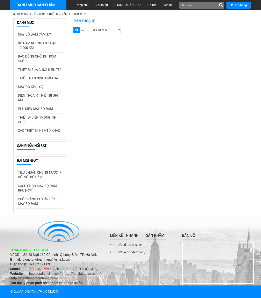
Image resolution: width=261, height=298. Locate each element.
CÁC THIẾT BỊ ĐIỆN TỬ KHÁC (39, 131)
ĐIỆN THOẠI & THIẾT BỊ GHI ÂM (50, 14)
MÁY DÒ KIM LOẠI (31, 87)
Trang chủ (22, 14)
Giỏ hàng (239, 5)
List (83, 30)
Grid (76, 30)
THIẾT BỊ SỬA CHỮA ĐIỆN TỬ (39, 70)
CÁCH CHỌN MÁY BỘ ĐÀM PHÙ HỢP (37, 188)
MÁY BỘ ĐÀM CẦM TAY (35, 34)
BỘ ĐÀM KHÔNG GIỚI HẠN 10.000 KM (37, 45)
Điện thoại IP (79, 14)
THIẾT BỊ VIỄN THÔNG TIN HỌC (37, 120)
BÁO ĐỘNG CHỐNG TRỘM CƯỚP (37, 58)
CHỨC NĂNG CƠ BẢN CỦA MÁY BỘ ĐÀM (37, 201)
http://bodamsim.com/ (45, 273)
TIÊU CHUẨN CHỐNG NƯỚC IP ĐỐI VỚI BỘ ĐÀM (39, 175)
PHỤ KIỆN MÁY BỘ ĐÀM (35, 109)
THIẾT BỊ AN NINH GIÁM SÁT (39, 78)
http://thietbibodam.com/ (82, 274)
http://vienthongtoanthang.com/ (34, 278)
